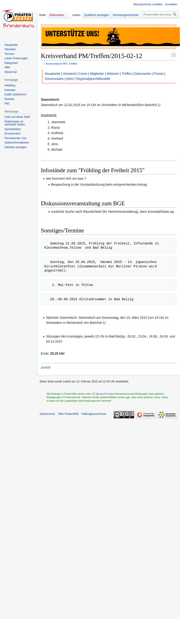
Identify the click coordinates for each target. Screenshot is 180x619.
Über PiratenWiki (68, 414)
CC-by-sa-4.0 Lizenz (103, 393)
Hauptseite (52, 73)
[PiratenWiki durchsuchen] (160, 14)
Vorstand (69, 73)
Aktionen (113, 73)
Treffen (73, 63)
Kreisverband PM (56, 63)
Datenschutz (47, 414)
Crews (82, 73)
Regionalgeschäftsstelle (93, 79)
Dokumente (142, 73)
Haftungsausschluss (93, 414)
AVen (69, 79)
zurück (45, 367)
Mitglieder (97, 73)
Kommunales (54, 79)
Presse (158, 73)
